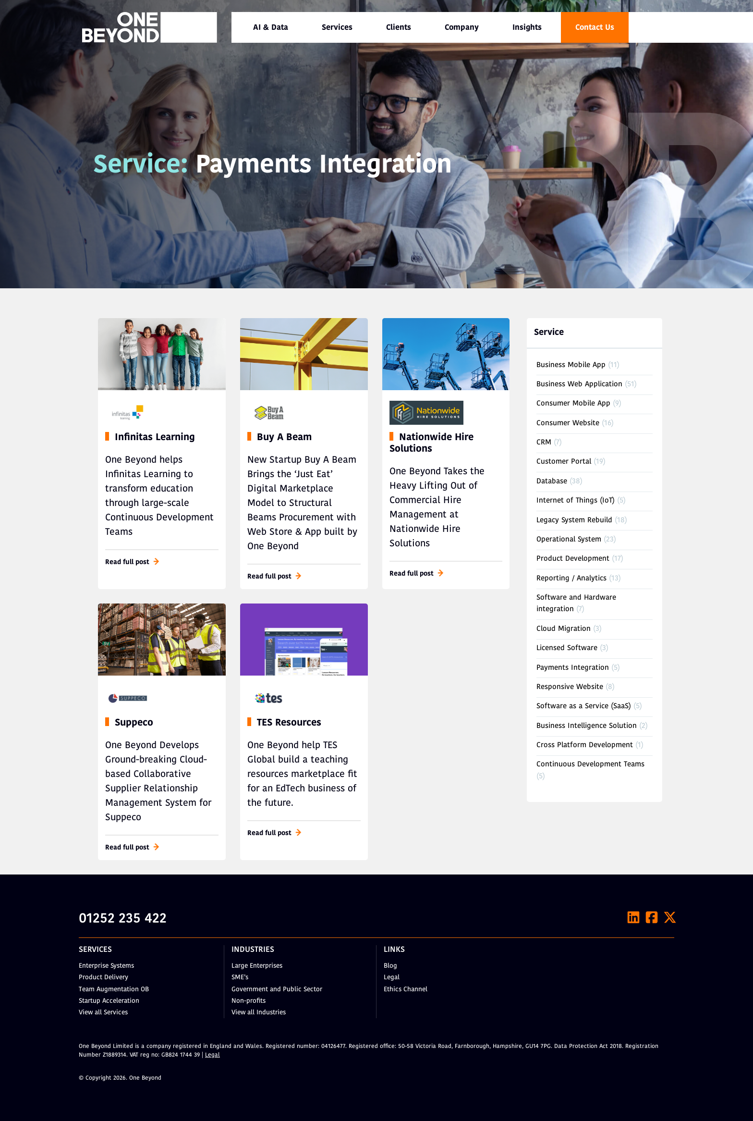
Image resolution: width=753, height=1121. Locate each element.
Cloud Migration (563, 629)
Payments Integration (572, 668)
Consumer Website (567, 423)
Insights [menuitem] (527, 28)
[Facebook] (651, 917)
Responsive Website (569, 687)
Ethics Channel (405, 990)
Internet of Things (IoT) (575, 500)
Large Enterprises (256, 966)
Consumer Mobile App (573, 403)
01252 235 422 (123, 919)
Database (551, 481)
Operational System (568, 539)
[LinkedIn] (633, 917)
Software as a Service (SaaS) (583, 706)
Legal (392, 978)
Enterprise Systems (106, 966)
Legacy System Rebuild (574, 520)
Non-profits (248, 1001)
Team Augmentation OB (114, 990)
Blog (390, 966)
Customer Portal (563, 462)
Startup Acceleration (109, 1001)
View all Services (103, 1013)
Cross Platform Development (584, 745)
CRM (543, 442)
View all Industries (258, 1013)
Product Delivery (103, 978)
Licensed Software (566, 648)
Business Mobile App (571, 365)
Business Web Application (579, 384)
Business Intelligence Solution (586, 726)
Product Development (572, 559)
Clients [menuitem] (398, 28)
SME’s (239, 978)
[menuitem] (271, 27)
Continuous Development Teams (590, 764)
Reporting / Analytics (571, 578)
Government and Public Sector (276, 990)
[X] (670, 917)
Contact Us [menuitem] (594, 28)
